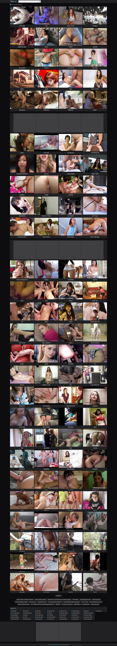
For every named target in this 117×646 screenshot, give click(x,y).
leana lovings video (95, 604)
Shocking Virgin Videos (63, 613)
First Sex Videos (15, 619)
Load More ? (58, 595)
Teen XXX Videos (63, 619)
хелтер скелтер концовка (40, 599)
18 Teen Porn (50, 619)
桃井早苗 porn (77, 604)
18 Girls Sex (74, 615)
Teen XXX (86, 611)
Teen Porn (13, 611)
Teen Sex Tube (62, 611)
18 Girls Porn (74, 619)
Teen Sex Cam (38, 619)
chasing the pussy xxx (42, 601)
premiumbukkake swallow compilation (71, 601)
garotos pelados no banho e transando (25, 599)
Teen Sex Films (51, 611)
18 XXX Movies (14, 615)
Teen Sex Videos (15, 617)
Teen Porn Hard (88, 619)
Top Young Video (15, 613)
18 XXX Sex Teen (39, 617)
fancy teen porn (32, 601)
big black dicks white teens (23, 604)
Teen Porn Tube (27, 619)
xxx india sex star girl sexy (67, 604)
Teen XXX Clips (75, 617)
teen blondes (75, 599)
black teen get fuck (96, 599)
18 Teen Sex (50, 615)
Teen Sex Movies (51, 617)
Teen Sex (25, 615)
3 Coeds (25, 617)
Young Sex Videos (88, 617)
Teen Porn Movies (27, 613)
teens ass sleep (84, 601)
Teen (13, 1)
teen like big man (85, 604)
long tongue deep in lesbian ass (55, 601)
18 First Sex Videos (88, 613)
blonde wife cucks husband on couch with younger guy (59, 599)
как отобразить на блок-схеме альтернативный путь (42, 604)
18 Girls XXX (62, 617)
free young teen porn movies (96, 601)
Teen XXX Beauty (75, 613)
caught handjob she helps (85, 599)
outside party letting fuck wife (21, 601)
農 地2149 (58, 604)
